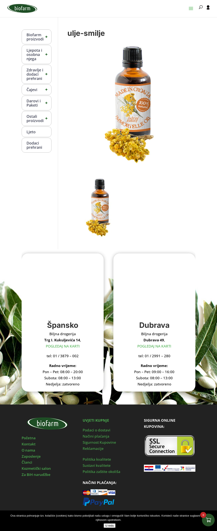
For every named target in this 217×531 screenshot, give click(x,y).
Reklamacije (93, 448)
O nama (28, 450)
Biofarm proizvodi (38, 37)
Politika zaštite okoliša (101, 471)
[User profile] (208, 11)
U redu (109, 525)
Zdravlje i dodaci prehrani (38, 74)
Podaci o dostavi (96, 430)
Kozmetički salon (36, 468)
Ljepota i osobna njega (38, 54)
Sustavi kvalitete (97, 465)
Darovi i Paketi (38, 103)
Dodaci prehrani (34, 145)
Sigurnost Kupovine (99, 442)
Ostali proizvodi (38, 118)
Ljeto (31, 131)
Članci (27, 462)
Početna (29, 437)
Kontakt (29, 444)
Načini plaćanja (96, 436)
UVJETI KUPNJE (96, 420)
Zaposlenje (31, 456)
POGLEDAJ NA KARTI (63, 346)
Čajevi (38, 90)
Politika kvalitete (97, 459)
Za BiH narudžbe (36, 474)
